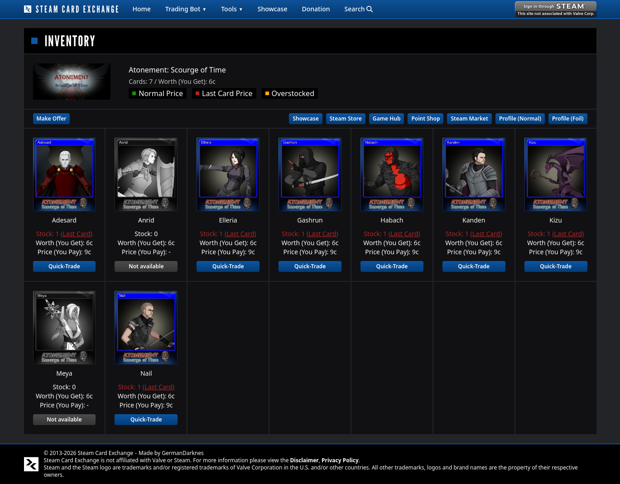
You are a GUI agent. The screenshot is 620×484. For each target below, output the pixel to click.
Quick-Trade (64, 266)
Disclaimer (304, 460)
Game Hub (387, 118)
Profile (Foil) (568, 118)
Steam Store (346, 118)
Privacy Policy (340, 460)
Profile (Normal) (520, 118)
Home (142, 9)
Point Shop (425, 118)
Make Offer (52, 118)
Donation (316, 9)
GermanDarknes (183, 453)
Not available (146, 266)
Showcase (273, 9)
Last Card (76, 233)
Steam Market (469, 118)
